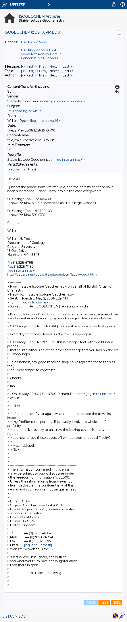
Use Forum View (34, 42)
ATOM (91, 603)
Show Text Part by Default (41, 54)
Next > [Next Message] (54, 67)
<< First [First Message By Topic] (27, 71)
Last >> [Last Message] (68, 67)
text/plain (14, 169)
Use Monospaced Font (38, 50)
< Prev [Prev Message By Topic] (41, 71)
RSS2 (116, 603)
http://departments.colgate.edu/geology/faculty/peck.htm (52, 275)
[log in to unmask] (69, 101)
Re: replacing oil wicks (24, 111)
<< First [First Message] (27, 67)
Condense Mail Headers (39, 58)
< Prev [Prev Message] (41, 67)
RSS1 (104, 603)
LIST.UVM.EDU (14, 616)
